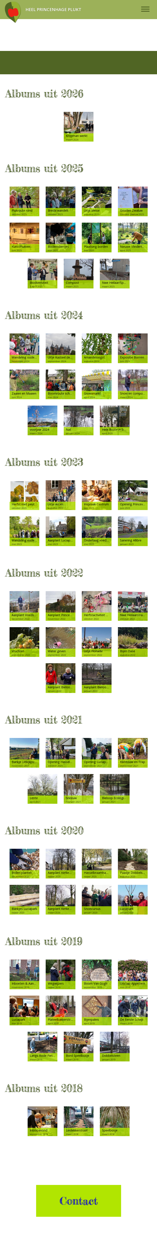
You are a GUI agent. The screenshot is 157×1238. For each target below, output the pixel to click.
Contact (78, 1201)
